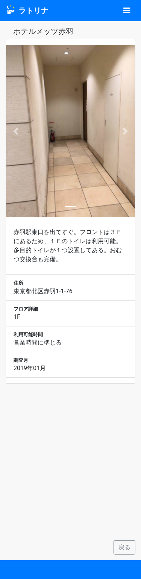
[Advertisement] (70, 462)
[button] (15, 131)
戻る (124, 547)
